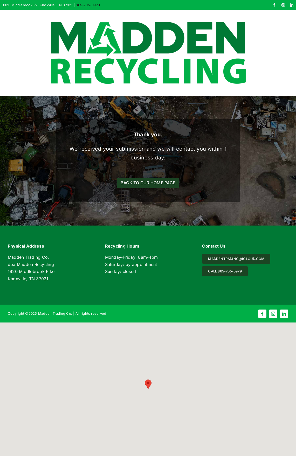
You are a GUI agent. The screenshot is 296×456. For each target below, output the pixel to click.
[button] (148, 384)
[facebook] (274, 5)
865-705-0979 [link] (88, 5)
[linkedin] (291, 5)
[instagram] (283, 5)
